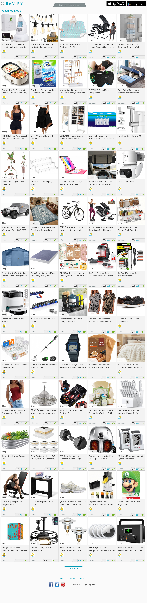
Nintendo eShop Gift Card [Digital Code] (129, 503)
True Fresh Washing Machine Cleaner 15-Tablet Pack (43, 91)
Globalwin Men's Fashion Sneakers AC (128, 320)
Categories (74, 4)
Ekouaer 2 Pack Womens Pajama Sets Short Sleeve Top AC (100, 321)
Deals (61, 4)
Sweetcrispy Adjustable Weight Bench (12, 503)
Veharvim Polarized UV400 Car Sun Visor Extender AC (100, 183)
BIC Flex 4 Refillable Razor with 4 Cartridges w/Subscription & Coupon (129, 276)
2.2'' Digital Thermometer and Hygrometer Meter (130, 457)
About (63, 578)
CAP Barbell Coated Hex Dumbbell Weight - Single (70, 457)
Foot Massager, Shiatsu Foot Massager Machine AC (101, 457)
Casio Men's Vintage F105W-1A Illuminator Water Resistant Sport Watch (73, 367)
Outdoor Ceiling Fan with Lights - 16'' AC (41, 549)
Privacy (73, 578)
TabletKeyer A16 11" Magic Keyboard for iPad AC (71, 183)
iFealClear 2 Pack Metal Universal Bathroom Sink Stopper (70, 550)
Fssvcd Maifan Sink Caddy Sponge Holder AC (71, 320)
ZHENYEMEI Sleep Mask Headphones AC (99, 91)
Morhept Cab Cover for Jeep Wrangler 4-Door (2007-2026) (14, 228)
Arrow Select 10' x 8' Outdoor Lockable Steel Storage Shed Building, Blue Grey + (14, 276)
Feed (82, 578)
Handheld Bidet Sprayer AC (129, 136)
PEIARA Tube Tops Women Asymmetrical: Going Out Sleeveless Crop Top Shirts (13, 413)
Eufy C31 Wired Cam (126, 181)
